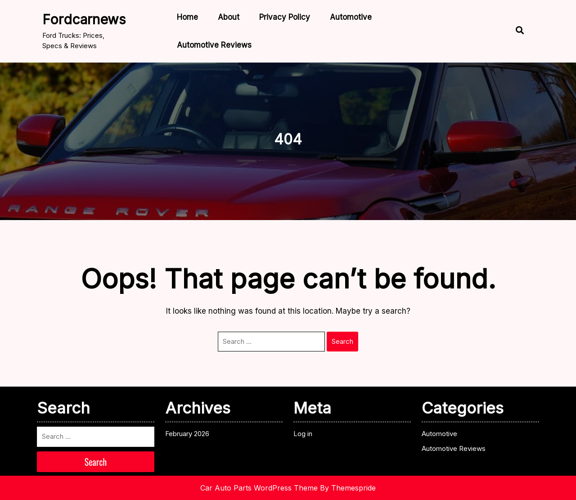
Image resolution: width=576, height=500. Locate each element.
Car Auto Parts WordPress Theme (259, 487)
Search (342, 341)
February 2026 (187, 433)
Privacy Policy (284, 17)
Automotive (351, 17)
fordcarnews (84, 19)
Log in (302, 433)
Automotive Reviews (214, 45)
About (228, 17)
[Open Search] (515, 31)
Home (187, 17)
